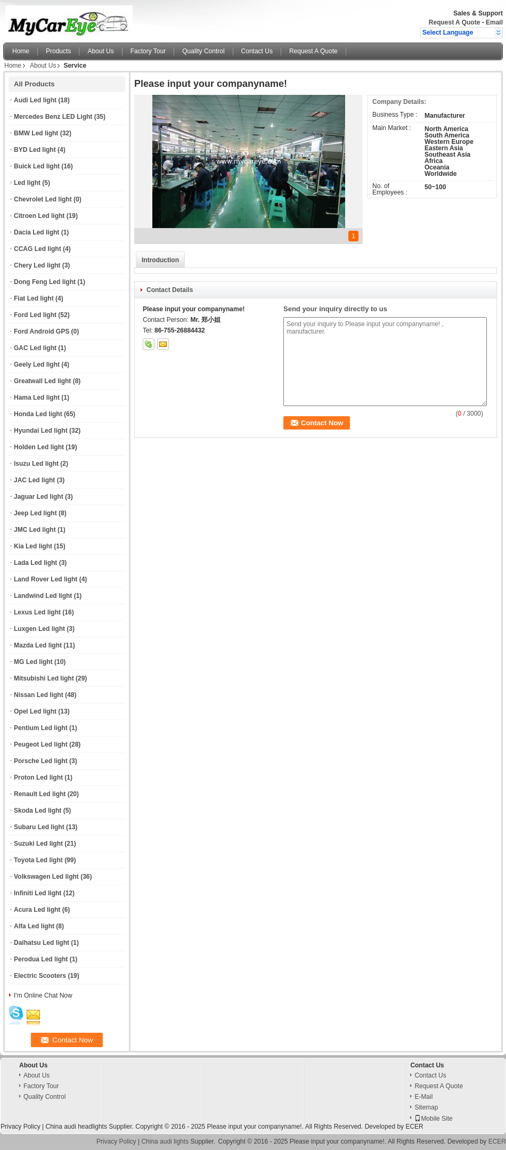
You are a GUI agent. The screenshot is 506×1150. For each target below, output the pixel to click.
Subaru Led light (39, 827)
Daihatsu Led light (41, 942)
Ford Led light (35, 315)
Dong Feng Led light (45, 282)
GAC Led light (35, 348)
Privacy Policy (20, 1126)
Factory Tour (148, 51)
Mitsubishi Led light (44, 678)
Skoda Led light (37, 810)
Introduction (160, 260)
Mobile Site (433, 1118)
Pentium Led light (41, 728)
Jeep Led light (35, 513)
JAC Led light (34, 480)
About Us (100, 51)
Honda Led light (38, 414)
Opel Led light (35, 711)
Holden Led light (39, 447)
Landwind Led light (43, 596)
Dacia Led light (36, 232)
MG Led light (33, 662)
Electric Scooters (40, 975)
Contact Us (257, 51)
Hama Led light (37, 397)
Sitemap (426, 1107)
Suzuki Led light (38, 843)
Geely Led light (37, 364)
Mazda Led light (38, 645)
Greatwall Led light (42, 381)
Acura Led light (37, 909)
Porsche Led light (41, 761)
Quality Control (203, 51)
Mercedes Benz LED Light (53, 116)
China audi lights (165, 1141)
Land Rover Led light (45, 579)
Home (20, 51)
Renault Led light (40, 794)
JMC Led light (35, 529)
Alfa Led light (34, 926)
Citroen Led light (39, 216)
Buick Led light (37, 166)
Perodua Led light (41, 959)
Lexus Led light (37, 612)
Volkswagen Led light (46, 876)
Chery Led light (37, 265)
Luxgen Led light (39, 629)
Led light (27, 183)
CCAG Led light (37, 249)
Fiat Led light (34, 298)
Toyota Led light (38, 860)
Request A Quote (454, 22)
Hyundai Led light (41, 430)
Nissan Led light (38, 695)
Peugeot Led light (41, 744)
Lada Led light (35, 562)
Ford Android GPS (41, 331)
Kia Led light (33, 546)
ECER (414, 1126)
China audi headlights (76, 1126)
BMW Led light (36, 133)
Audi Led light (35, 100)
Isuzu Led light (36, 463)
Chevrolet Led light (43, 199)
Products (58, 51)
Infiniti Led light (37, 893)
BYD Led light (35, 149)
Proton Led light (38, 777)
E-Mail (423, 1096)
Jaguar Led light (38, 496)
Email (494, 22)
